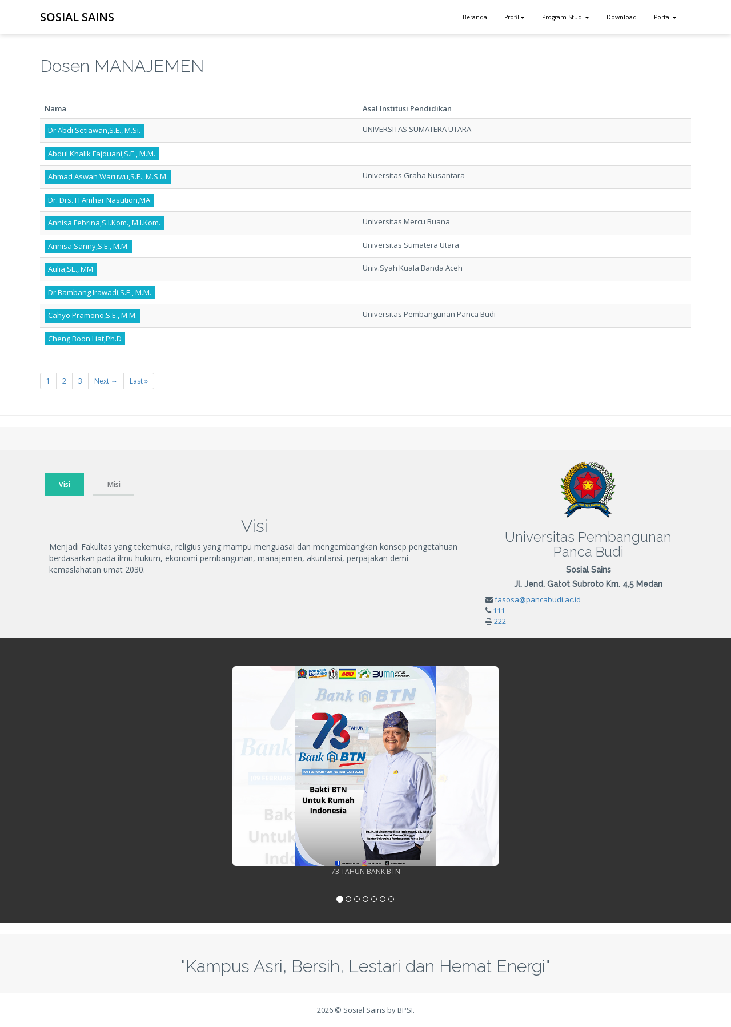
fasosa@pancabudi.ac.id (538, 599)
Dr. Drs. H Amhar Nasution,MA (99, 200)
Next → (106, 381)
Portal (665, 17)
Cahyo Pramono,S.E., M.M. (92, 315)
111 (499, 610)
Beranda (475, 17)
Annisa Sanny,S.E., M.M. (88, 246)
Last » (139, 381)
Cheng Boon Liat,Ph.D (85, 338)
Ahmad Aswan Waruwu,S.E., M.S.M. (108, 176)
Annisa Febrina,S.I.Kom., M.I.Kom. (104, 223)
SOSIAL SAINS (77, 17)
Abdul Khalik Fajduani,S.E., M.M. (101, 153)
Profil (514, 17)
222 (500, 621)
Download (622, 17)
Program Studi (565, 17)
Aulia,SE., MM (70, 269)
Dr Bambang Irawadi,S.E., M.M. (99, 292)
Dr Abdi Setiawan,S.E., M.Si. (94, 130)
